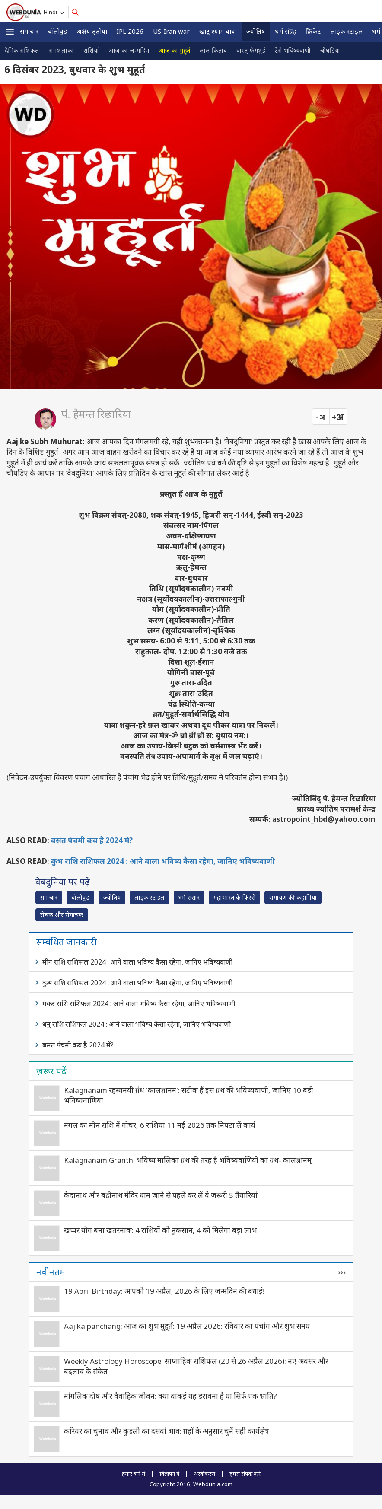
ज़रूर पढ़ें (51, 1071)
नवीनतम (50, 1272)
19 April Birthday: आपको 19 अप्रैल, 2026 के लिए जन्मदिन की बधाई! (164, 1291)
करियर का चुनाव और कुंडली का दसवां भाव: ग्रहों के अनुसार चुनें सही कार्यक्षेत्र (166, 1431)
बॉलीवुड (57, 31)
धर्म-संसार (189, 897)
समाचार (29, 31)
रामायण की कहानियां (293, 897)
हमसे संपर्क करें (245, 1473)
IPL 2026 (130, 31)
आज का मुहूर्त (174, 50)
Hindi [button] (52, 12)
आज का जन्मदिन (128, 50)
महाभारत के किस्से (234, 897)
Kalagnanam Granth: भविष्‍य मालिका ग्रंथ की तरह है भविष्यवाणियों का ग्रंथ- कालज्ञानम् (188, 1160)
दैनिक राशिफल (22, 50)
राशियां (91, 50)
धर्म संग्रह (285, 31)
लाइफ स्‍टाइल (347, 31)
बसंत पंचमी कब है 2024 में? (92, 840)
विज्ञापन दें (169, 1473)
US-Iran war (171, 31)
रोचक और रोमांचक (61, 914)
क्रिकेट (313, 31)
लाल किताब (213, 50)
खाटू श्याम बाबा (218, 31)
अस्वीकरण (204, 1473)
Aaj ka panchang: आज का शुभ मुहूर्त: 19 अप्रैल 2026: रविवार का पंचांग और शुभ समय (187, 1326)
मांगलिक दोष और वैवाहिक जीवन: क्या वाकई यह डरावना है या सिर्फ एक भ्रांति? (170, 1396)
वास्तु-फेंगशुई (250, 50)
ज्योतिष (255, 31)
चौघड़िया (330, 50)
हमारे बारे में (133, 1473)
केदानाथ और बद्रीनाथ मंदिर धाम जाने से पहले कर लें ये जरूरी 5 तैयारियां (161, 1195)
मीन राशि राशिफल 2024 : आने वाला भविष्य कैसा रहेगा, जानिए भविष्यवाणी (137, 962)
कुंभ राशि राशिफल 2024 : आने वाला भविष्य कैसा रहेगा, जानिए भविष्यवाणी (163, 861)
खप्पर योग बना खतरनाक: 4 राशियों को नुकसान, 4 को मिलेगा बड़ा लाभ (160, 1230)
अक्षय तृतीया (91, 31)
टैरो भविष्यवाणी (293, 50)
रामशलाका (61, 50)
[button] (10, 32)
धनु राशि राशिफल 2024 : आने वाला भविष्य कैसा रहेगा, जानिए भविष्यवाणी (136, 1024)
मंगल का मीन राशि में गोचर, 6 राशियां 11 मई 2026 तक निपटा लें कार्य (159, 1125)
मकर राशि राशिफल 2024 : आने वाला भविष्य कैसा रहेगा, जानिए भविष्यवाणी (138, 1003)
